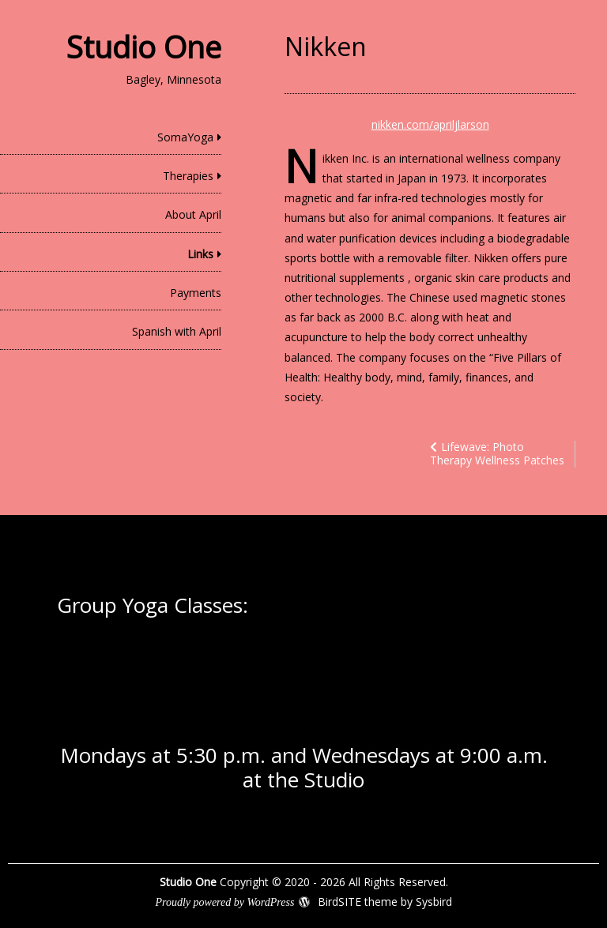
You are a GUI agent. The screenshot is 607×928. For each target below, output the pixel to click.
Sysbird (434, 901)
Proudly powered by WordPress (224, 902)
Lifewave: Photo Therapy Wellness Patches (497, 453)
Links (200, 253)
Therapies (188, 175)
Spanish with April (176, 331)
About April (193, 214)
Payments (195, 292)
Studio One (143, 46)
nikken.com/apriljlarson (430, 124)
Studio (334, 779)
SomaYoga (185, 137)
